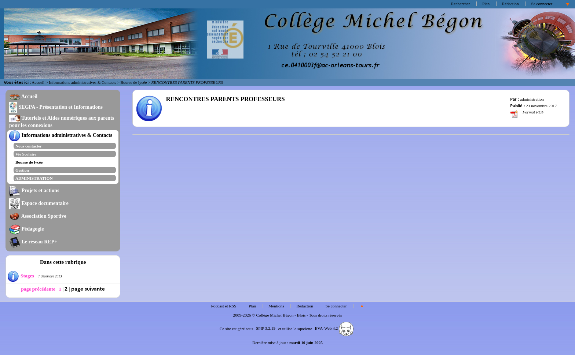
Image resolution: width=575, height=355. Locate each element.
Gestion (22, 170)
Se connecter (541, 3)
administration (532, 99)
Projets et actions (34, 190)
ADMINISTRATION (34, 178)
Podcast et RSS (224, 306)
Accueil (38, 82)
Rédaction (510, 3)
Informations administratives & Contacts (82, 82)
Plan (486, 3)
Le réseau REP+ (33, 241)
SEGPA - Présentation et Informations (56, 107)
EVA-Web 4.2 (334, 328)
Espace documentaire (39, 203)
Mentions (276, 306)
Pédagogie (26, 229)
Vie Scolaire (25, 154)
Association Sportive (37, 216)
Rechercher (460, 3)
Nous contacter (28, 146)
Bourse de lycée (134, 82)
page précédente (38, 289)
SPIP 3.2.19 (265, 328)
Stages (21, 276)
